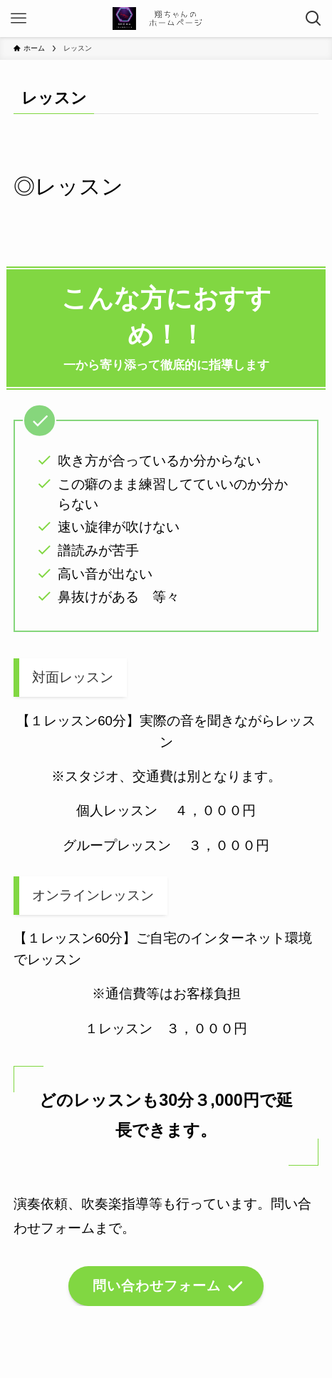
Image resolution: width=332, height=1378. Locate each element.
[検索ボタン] (313, 18)
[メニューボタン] (18, 18)
